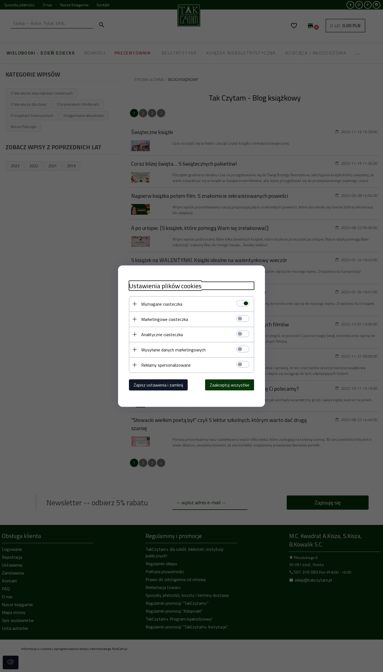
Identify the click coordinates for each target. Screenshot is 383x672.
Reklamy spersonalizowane (166, 364)
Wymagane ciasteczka (161, 303)
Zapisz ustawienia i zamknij (158, 384)
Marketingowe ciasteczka (164, 319)
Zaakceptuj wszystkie (229, 384)
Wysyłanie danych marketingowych (173, 349)
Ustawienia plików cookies (165, 286)
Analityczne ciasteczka (162, 334)
